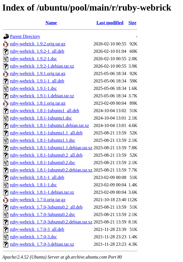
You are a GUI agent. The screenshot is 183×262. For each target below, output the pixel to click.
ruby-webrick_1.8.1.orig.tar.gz (37, 103)
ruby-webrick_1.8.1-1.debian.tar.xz (42, 192)
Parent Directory (25, 36)
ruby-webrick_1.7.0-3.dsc (33, 236)
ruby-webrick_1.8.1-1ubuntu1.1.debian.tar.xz (51, 147)
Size (133, 22)
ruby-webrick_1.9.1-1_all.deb (37, 80)
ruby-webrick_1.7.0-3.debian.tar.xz (42, 244)
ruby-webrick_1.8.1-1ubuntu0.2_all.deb (46, 155)
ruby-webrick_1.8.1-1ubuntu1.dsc (41, 118)
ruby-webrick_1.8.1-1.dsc (33, 184)
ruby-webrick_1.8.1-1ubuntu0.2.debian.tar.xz (51, 170)
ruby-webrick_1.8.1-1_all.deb (37, 177)
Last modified (110, 22)
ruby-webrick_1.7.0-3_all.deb (37, 229)
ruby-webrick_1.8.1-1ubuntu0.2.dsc (42, 162)
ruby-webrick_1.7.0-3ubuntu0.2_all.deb (46, 207)
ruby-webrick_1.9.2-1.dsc (33, 58)
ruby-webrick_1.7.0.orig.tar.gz (37, 199)
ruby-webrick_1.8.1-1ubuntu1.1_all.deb (46, 132)
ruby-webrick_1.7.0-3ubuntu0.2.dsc (42, 214)
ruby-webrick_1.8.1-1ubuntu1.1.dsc (42, 140)
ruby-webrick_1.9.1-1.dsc (33, 88)
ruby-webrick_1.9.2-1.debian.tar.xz (42, 66)
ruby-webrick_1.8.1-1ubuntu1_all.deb (44, 110)
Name (51, 22)
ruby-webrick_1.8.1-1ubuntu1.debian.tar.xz (49, 125)
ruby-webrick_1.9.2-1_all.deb (37, 51)
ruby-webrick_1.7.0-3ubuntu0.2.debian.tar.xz (51, 221)
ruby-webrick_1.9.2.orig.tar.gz (37, 43)
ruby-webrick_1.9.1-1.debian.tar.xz (42, 95)
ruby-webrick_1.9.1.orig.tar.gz (37, 73)
